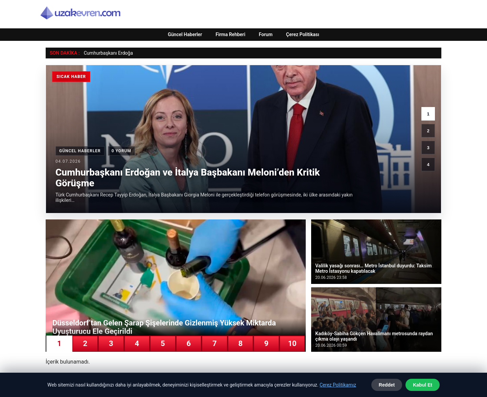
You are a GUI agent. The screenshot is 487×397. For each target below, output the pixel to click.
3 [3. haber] (428, 147)
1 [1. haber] (428, 113)
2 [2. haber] (428, 130)
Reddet (387, 385)
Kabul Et (422, 385)
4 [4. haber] (428, 164)
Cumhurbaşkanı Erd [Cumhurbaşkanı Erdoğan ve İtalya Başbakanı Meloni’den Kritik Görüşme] (104, 53)
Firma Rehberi (230, 34)
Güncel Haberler (185, 34)
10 (292, 343)
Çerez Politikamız (338, 385)
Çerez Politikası (302, 34)
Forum (266, 34)
